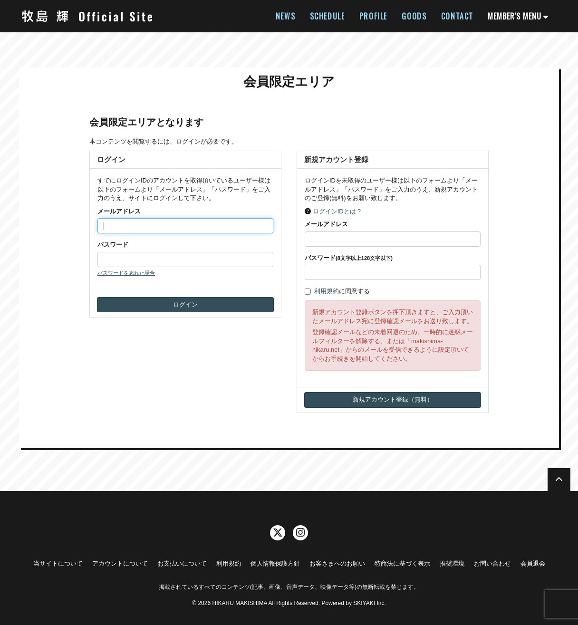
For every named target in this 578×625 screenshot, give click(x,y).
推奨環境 (452, 563)
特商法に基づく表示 (402, 563)
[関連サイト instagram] (300, 532)
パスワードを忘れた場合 (126, 273)
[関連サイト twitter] (277, 532)
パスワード (112, 244)
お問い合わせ (492, 563)
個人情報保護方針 (275, 563)
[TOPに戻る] (559, 479)
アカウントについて (120, 563)
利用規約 (326, 291)
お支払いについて (182, 563)
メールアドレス (119, 211)
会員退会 (532, 563)
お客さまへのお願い (337, 563)
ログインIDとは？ (337, 211)
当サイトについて (58, 563)
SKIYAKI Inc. (369, 603)
